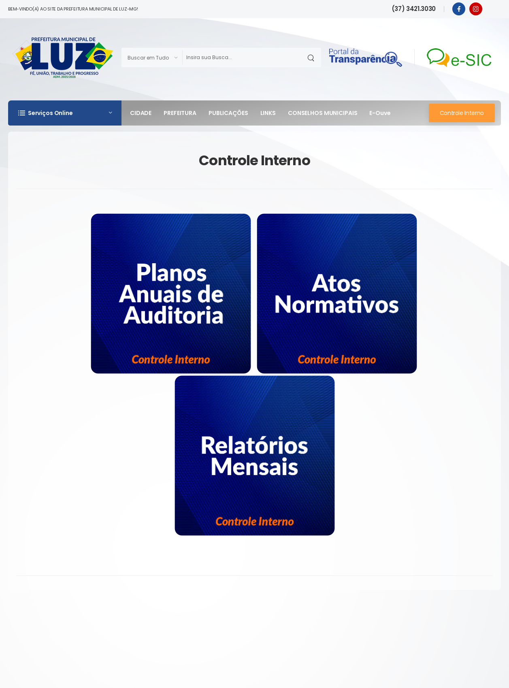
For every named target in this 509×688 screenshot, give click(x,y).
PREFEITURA (180, 113)
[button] (64, 113)
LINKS (268, 113)
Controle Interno (462, 113)
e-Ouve (379, 113)
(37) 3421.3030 (414, 8)
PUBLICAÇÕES (228, 113)
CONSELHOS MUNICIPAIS (322, 113)
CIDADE (140, 113)
